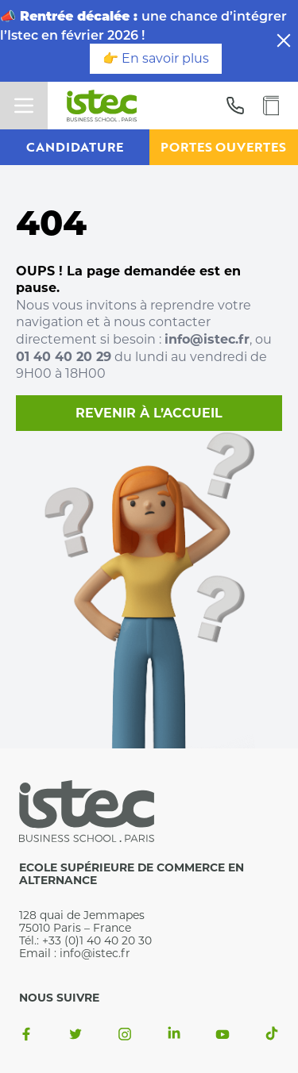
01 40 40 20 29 (63, 356)
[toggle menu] (24, 105)
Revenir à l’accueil (149, 413)
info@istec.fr (207, 339)
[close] (284, 40)
